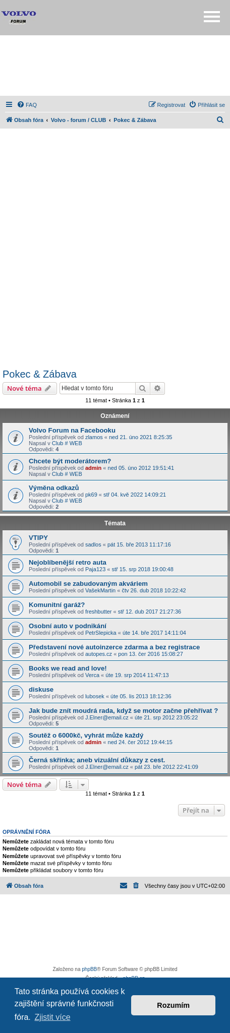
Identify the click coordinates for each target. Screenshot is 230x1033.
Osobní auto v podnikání (67, 626)
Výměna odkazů (54, 488)
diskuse (41, 689)
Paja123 (95, 569)
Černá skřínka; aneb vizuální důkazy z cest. (97, 760)
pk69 (91, 495)
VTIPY (38, 537)
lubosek (94, 696)
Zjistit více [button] (52, 1017)
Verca (92, 675)
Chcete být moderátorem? (70, 461)
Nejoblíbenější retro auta (67, 562)
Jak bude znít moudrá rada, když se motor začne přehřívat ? (123, 710)
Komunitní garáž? (57, 605)
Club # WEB (67, 443)
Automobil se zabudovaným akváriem (88, 583)
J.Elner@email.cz (107, 717)
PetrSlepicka (101, 633)
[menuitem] (27, 105)
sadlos (93, 544)
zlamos (94, 437)
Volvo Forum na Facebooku (72, 430)
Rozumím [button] (173, 1005)
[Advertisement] (115, 65)
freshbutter (98, 612)
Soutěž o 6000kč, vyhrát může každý (86, 735)
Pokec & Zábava (40, 374)
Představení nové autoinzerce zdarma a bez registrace (114, 647)
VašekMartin (100, 590)
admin (93, 468)
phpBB (89, 969)
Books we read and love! (68, 668)
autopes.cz (98, 654)
